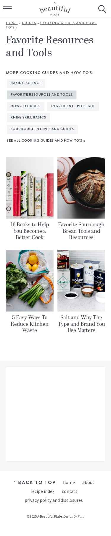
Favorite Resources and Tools (42, 94)
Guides (29, 23)
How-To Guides (26, 106)
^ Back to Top (34, 482)
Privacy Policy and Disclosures (54, 500)
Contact (69, 491)
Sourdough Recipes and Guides (42, 129)
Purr (80, 516)
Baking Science (26, 83)
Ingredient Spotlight (73, 106)
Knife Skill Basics (28, 117)
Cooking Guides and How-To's (51, 25)
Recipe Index (42, 491)
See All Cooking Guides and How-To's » (46, 140)
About (88, 482)
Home (12, 23)
